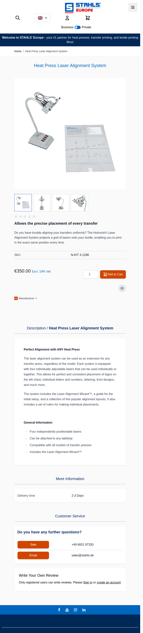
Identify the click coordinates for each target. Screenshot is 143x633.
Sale (33, 544)
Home (17, 51)
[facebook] (59, 610)
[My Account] (67, 18)
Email (33, 555)
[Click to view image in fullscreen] (70, 133)
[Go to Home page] (83, 8)
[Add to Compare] (122, 288)
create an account (109, 582)
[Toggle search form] (17, 18)
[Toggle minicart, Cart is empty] (87, 18)
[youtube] (67, 610)
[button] (25, 216)
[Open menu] (132, 7)
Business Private (76, 27)
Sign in (87, 582)
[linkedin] (84, 610)
